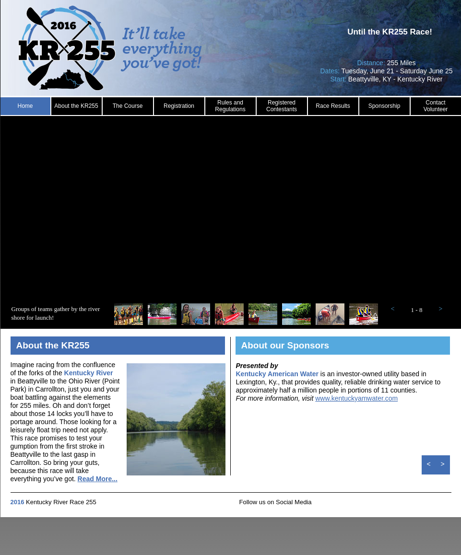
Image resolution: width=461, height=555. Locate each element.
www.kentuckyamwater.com (356, 398)
